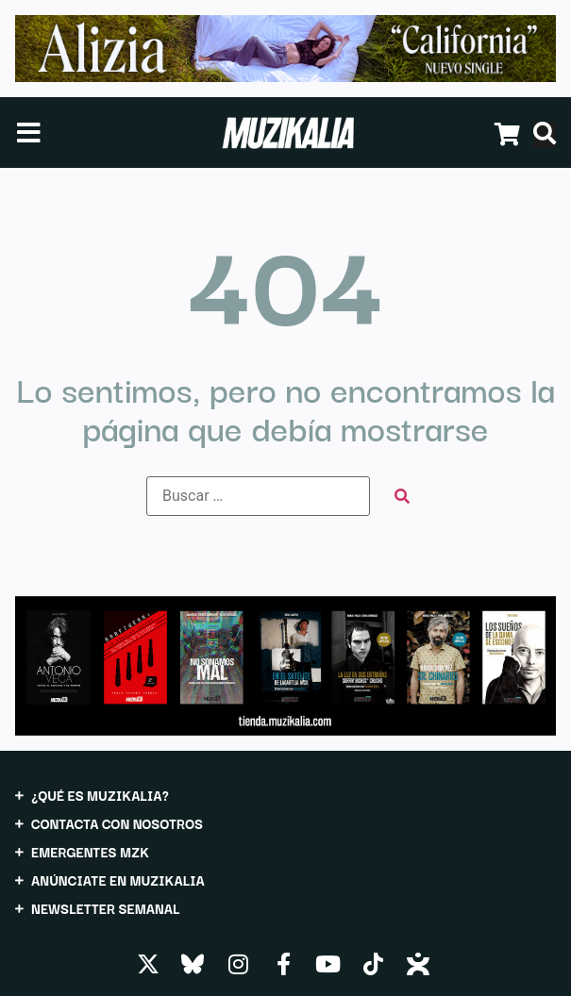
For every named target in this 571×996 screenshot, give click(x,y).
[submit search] (402, 496)
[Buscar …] (258, 496)
